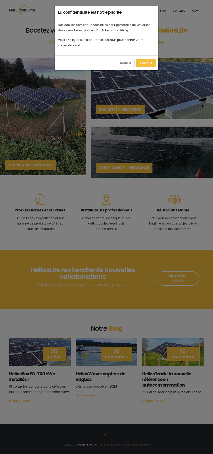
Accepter (146, 63)
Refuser (125, 63)
